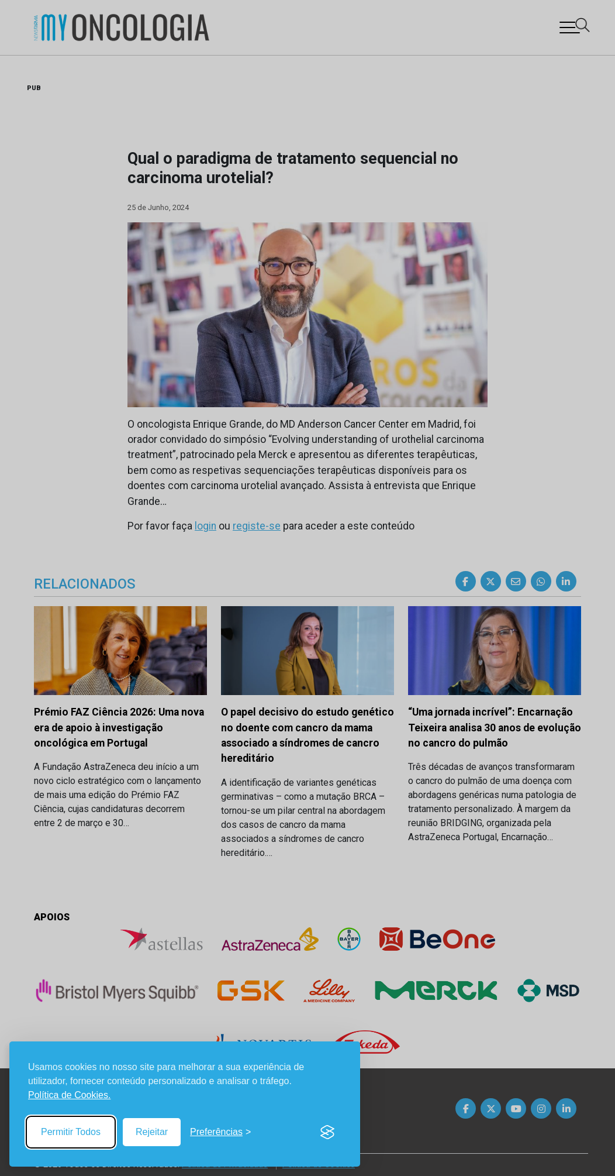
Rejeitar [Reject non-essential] (152, 1132)
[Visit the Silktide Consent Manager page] (327, 1132)
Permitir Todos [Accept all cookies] (71, 1132)
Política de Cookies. (69, 1095)
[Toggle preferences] (220, 1132)
